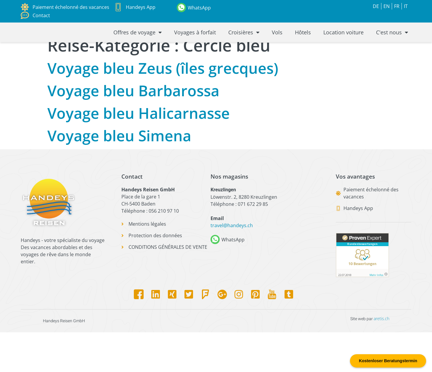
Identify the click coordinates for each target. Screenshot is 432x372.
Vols (277, 48)
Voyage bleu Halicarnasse (138, 153)
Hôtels (303, 48)
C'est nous (392, 48)
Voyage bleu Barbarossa (133, 130)
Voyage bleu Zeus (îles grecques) (162, 108)
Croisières (243, 48)
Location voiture (343, 48)
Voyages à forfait (195, 48)
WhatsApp (199, 7)
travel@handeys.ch (232, 265)
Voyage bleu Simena (119, 175)
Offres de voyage (137, 48)
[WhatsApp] (181, 7)
